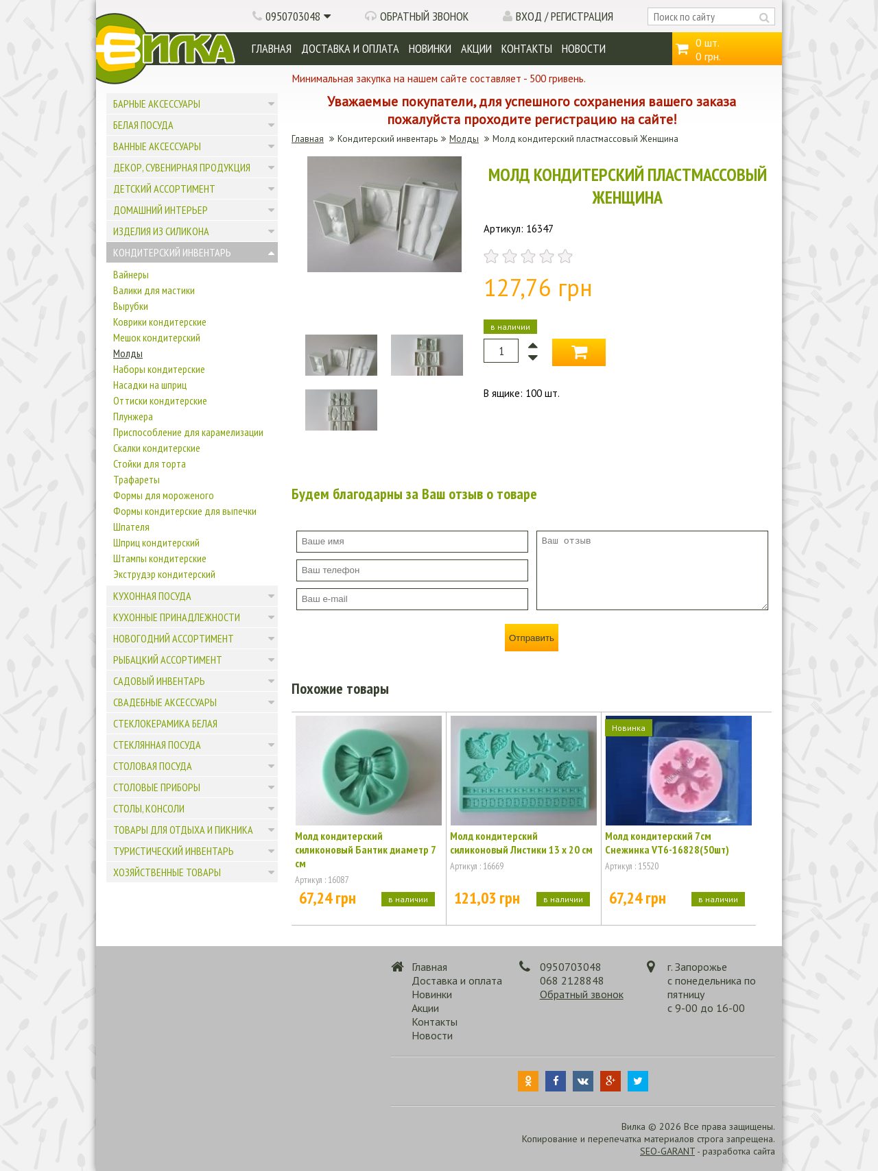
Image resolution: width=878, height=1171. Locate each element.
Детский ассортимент (164, 188)
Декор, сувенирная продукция (181, 167)
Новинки (430, 48)
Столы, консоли (149, 808)
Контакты (526, 48)
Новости (584, 48)
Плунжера (133, 416)
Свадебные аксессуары (165, 702)
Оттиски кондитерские (160, 400)
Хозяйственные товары (167, 872)
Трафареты (136, 479)
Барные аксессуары (156, 103)
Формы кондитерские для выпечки (185, 511)
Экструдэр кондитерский (164, 574)
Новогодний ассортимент (173, 638)
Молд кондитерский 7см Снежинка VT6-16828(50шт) (667, 842)
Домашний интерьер (160, 210)
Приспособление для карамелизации (188, 432)
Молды (128, 353)
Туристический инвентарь (173, 851)
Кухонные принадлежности (176, 617)
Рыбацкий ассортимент (167, 659)
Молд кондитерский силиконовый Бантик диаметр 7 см (365, 849)
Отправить (531, 638)
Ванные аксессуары (157, 146)
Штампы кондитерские (159, 558)
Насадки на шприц (150, 384)
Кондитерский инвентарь (172, 252)
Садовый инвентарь (159, 681)
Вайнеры (131, 274)
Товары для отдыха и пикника (183, 829)
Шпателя (131, 526)
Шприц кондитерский (156, 542)
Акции (476, 48)
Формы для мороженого (163, 495)
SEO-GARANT (667, 1151)
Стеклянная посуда (157, 744)
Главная (272, 48)
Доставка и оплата (350, 48)
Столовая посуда (152, 766)
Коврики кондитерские (159, 321)
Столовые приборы (156, 787)
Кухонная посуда (152, 596)
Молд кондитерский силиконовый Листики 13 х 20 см (521, 842)
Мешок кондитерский (156, 337)
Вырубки (130, 306)
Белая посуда (143, 125)
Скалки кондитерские (156, 448)
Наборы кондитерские (159, 369)
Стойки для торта (149, 463)
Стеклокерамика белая (165, 723)
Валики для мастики (154, 290)
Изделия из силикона (161, 231)
